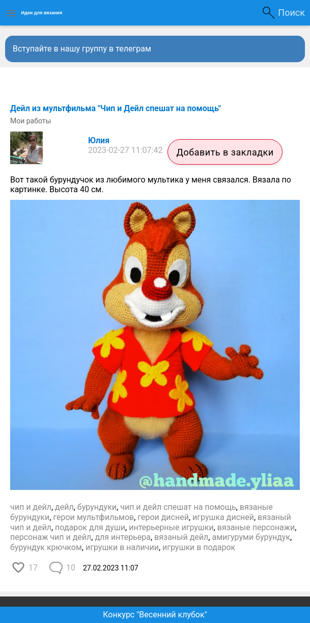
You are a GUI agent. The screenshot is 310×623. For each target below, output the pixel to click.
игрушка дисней (223, 517)
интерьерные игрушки (171, 527)
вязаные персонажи (256, 527)
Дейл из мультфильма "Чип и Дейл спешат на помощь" (115, 108)
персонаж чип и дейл (50, 537)
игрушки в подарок (198, 547)
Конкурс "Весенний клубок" (155, 614)
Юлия (98, 140)
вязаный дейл (181, 537)
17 (33, 568)
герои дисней (163, 517)
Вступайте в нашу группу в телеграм (82, 49)
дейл (64, 507)
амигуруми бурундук (251, 537)
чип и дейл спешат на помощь (178, 507)
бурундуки (97, 507)
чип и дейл (30, 507)
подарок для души (90, 527)
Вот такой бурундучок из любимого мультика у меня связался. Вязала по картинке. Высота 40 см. (150, 185)
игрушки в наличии (122, 547)
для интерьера (123, 537)
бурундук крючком (46, 547)
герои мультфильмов (93, 517)
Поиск (291, 12)
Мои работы (30, 121)
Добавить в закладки (224, 152)
